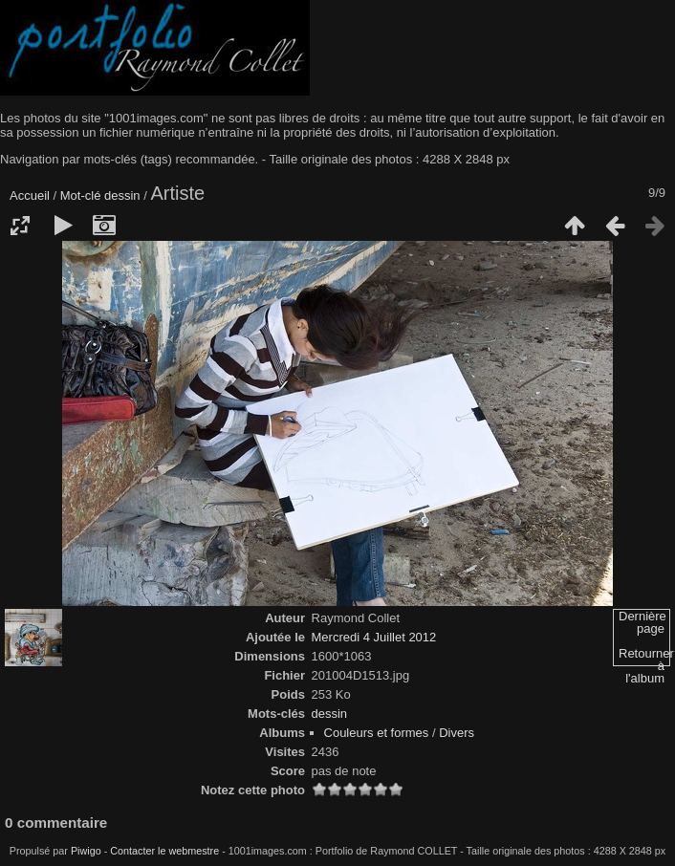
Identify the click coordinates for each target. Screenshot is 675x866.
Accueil (30, 195)
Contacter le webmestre (164, 850)
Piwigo (86, 850)
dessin (122, 195)
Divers (456, 732)
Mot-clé (80, 195)
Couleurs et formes (376, 732)
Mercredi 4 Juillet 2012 (374, 637)
